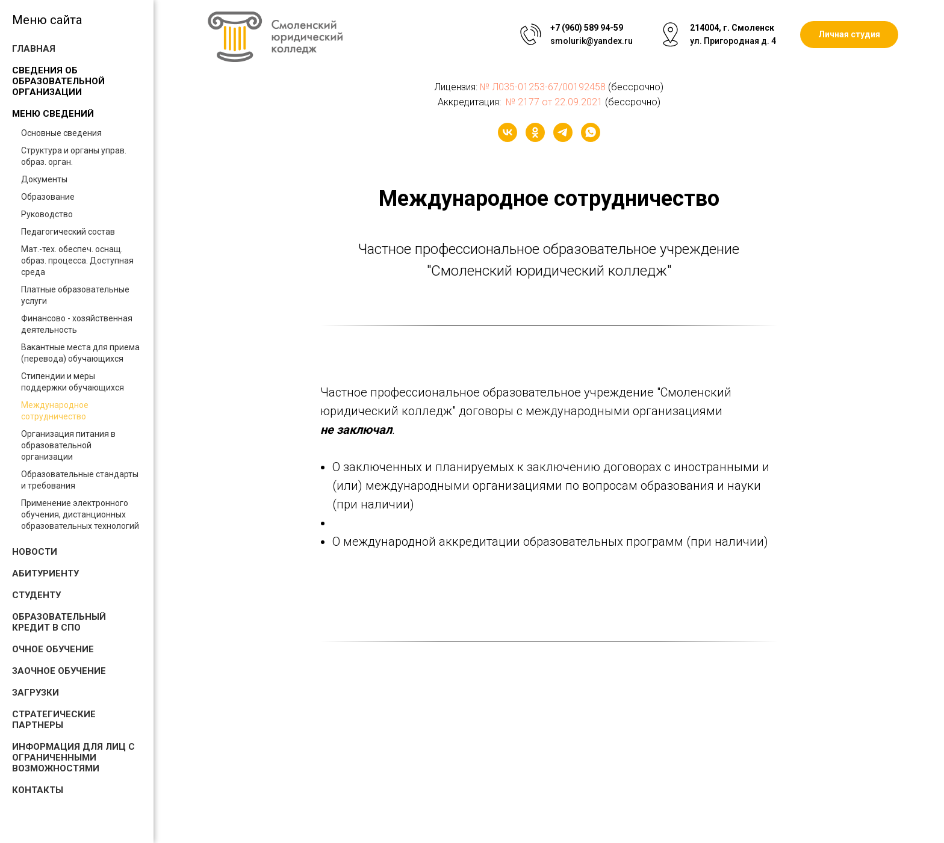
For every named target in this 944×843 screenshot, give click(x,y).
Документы (44, 179)
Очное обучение (53, 649)
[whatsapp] (590, 132)
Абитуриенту (45, 573)
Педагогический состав (68, 231)
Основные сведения (61, 133)
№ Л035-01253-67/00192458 (543, 87)
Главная (33, 48)
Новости (34, 551)
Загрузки (35, 692)
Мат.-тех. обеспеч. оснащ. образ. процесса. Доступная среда (77, 260)
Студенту (36, 595)
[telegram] (563, 132)
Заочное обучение (59, 670)
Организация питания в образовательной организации (68, 445)
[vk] (507, 132)
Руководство (47, 214)
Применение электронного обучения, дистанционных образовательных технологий (80, 514)
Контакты (37, 790)
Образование (48, 197)
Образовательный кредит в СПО (59, 622)
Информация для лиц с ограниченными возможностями (73, 757)
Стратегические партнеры (54, 719)
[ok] (535, 132)
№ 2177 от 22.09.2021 (553, 102)
